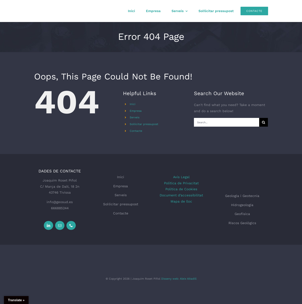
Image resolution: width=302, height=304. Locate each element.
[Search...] (226, 122)
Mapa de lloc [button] (181, 201)
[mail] (59, 225)
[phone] (71, 225)
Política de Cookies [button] (181, 189)
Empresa (136, 110)
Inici (132, 104)
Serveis (134, 117)
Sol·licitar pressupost (144, 124)
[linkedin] (48, 225)
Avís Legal (181, 177)
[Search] (263, 122)
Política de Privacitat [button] (181, 183)
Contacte (136, 130)
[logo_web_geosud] (242, 176)
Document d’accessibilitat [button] (181, 195)
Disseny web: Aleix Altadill (179, 278)
